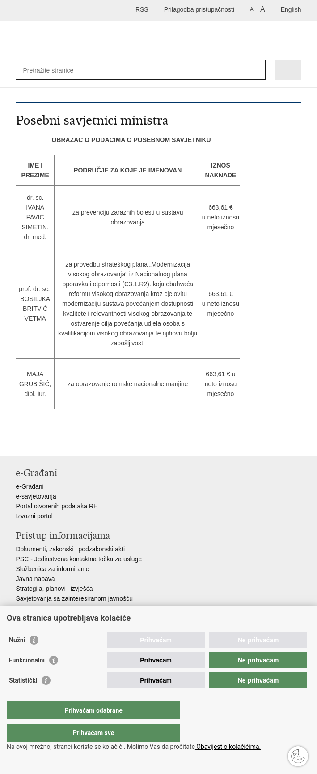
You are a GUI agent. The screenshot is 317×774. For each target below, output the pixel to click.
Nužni (17, 658)
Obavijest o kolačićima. (228, 746)
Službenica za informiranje (52, 568)
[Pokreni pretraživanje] (257, 70)
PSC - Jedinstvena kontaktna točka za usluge (79, 559)
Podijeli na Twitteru (58, 442)
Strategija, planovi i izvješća (54, 588)
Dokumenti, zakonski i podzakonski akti (70, 549)
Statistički (23, 698)
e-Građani (29, 486)
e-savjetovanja (36, 496)
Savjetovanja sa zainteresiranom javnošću (74, 598)
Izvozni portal (34, 516)
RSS (141, 9)
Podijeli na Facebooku (39, 442)
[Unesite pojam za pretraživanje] (55, 70)
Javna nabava (35, 578)
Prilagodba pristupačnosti (199, 9)
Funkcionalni (27, 678)
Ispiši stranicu (20, 442)
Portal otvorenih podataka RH (57, 506)
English (291, 9)
